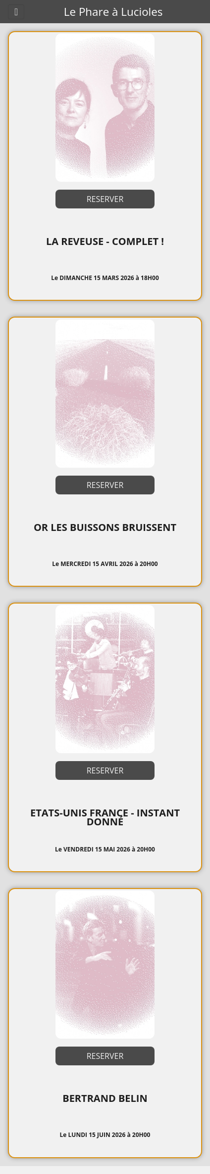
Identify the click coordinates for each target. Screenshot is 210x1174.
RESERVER (105, 199)
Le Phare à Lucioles (113, 11)
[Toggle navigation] (16, 11)
